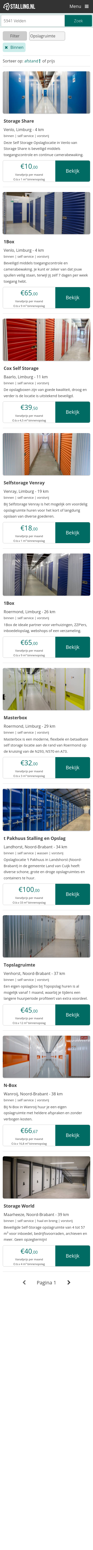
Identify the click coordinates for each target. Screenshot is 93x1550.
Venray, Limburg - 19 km (26, 491)
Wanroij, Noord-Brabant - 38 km (33, 1094)
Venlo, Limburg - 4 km (24, 129)
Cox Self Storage (21, 368)
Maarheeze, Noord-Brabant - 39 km (36, 1214)
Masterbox (15, 717)
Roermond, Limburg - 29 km (30, 726)
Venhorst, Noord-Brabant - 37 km (34, 973)
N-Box (10, 1085)
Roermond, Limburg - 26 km (30, 611)
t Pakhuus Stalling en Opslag (34, 838)
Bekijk (72, 170)
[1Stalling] (19, 6)
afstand (31, 61)
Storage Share (19, 121)
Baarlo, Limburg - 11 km (26, 377)
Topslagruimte (19, 965)
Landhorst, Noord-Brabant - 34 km (35, 847)
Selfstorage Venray (24, 483)
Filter (15, 36)
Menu (80, 6)
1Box (9, 242)
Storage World (19, 1206)
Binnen (17, 47)
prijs (51, 61)
